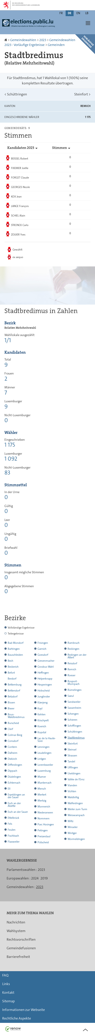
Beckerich (13, 666)
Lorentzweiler (45, 765)
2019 (44, 878)
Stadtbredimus (76, 737)
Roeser (71, 675)
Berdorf (12, 678)
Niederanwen (45, 812)
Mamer (42, 777)
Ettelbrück (13, 818)
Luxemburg (44, 771)
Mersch (42, 788)
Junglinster (44, 696)
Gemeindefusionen (21, 948)
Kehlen (42, 714)
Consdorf (13, 741)
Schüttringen (15, 94)
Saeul (71, 696)
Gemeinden (56, 45)
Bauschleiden (15, 655)
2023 (42, 40)
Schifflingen (74, 725)
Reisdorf (72, 663)
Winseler (73, 827)
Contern (12, 747)
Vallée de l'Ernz (76, 779)
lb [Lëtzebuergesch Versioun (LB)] (86, 13)
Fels (10, 824)
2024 (35, 878)
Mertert (42, 794)
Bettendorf (14, 690)
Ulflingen (73, 767)
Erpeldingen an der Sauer (16, 796)
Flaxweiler (13, 841)
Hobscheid (44, 690)
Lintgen (42, 759)
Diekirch (12, 759)
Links (6, 984)
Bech (10, 661)
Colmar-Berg (15, 735)
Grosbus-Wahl (46, 666)
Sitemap (8, 1001)
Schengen (73, 714)
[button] (88, 23)
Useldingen (74, 773)
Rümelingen (75, 690)
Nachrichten (16, 922)
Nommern (43, 818)
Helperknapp (45, 678)
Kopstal (42, 732)
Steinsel (72, 749)
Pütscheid (43, 842)
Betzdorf (12, 696)
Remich (72, 669)
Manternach (44, 782)
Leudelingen (44, 753)
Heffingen (43, 672)
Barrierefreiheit (18, 956)
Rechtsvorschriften (21, 939)
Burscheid (13, 723)
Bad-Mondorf (15, 643)
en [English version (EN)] (78, 13)
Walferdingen (75, 803)
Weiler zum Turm (77, 809)
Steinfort (82, 94)
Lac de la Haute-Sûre (47, 740)
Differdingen (15, 765)
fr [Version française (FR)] (61, 13)
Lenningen (43, 747)
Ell (9, 788)
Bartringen (14, 649)
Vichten (72, 791)
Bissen (11, 702)
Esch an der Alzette (14, 804)
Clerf (10, 729)
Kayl (40, 708)
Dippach (12, 771)
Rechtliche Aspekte (16, 1018)
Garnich (42, 649)
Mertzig (42, 800)
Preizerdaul (44, 836)
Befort (11, 672)
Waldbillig (73, 797)
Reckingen (73, 649)
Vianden (72, 785)
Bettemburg (14, 684)
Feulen (11, 830)
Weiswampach (76, 815)
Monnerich (44, 806)
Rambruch (74, 643)
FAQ (5, 975)
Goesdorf (43, 655)
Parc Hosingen (46, 824)
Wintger (72, 833)
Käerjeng (43, 702)
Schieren (72, 720)
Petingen (43, 830)
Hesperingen (45, 684)
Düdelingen (14, 777)
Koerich (42, 726)
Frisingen (43, 643)
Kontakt (8, 992)
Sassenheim (74, 708)
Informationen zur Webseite (23, 1009)
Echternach (14, 782)
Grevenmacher (46, 661)
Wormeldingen (76, 839)
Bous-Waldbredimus (16, 716)
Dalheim (12, 753)
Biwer (11, 708)
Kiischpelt (43, 720)
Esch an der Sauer (18, 812)
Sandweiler (74, 702)
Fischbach (13, 835)
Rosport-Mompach (74, 683)
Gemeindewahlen (23, 40)
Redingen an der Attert (77, 656)
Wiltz (70, 821)
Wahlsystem (16, 931)
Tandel (71, 761)
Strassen (72, 755)
